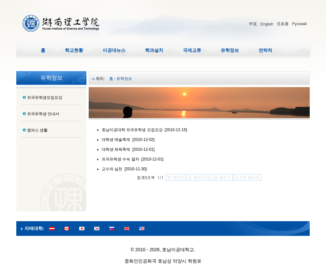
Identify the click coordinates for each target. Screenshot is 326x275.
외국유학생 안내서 (43, 114)
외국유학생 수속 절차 (120, 159)
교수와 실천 (112, 169)
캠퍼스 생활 (37, 130)
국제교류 (192, 50)
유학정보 (230, 50)
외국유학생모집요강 (44, 97)
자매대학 (33, 228)
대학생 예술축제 (116, 139)
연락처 (265, 50)
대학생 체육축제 (116, 149)
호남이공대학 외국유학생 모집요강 (132, 130)
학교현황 (74, 50)
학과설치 (154, 50)
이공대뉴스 (114, 50)
